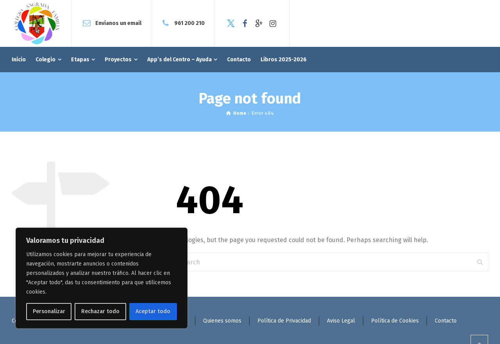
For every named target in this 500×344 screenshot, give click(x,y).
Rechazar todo (100, 311)
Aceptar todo (153, 311)
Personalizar (49, 311)
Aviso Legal (341, 320)
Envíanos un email (118, 23)
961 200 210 (189, 23)
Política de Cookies (395, 320)
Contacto (446, 320)
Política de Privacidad (284, 320)
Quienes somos (222, 320)
